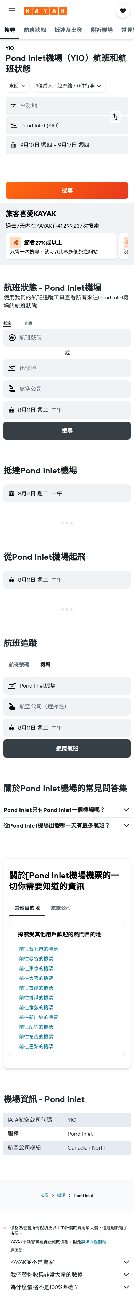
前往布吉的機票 (36, 1037)
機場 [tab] (45, 664)
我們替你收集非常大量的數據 (70, 1274)
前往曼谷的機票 (36, 959)
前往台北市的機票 (38, 949)
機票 (44, 1195)
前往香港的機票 (36, 998)
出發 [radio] (29, 323)
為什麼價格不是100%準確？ (70, 1287)
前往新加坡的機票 (38, 1017)
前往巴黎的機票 (36, 1046)
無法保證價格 (93, 1241)
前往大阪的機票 (36, 978)
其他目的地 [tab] (27, 908)
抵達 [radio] (7, 323)
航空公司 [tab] (61, 908)
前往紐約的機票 (36, 1027)
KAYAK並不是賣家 (70, 1262)
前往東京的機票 (36, 968)
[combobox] (18, 86)
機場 (61, 1195)
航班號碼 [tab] (19, 664)
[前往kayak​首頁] (45, 11)
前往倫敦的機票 (36, 1007)
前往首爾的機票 (36, 988)
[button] (11, 10)
